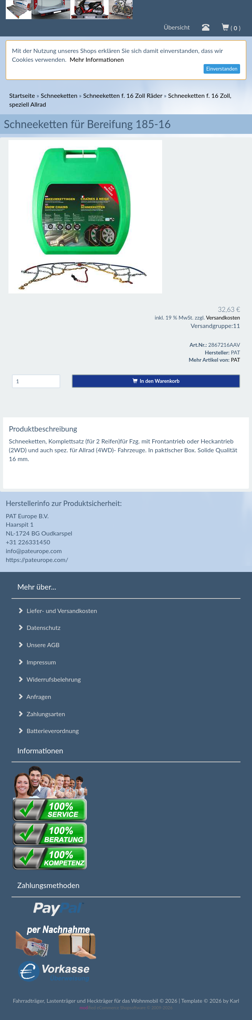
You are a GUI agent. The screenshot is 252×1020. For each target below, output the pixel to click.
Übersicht (177, 27)
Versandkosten (223, 317)
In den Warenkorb (156, 381)
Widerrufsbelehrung (49, 679)
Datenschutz (38, 627)
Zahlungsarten (41, 713)
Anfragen (34, 696)
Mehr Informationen (97, 59)
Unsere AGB (38, 644)
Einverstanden (221, 69)
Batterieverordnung (48, 730)
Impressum (36, 662)
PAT (235, 359)
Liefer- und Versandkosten (57, 610)
